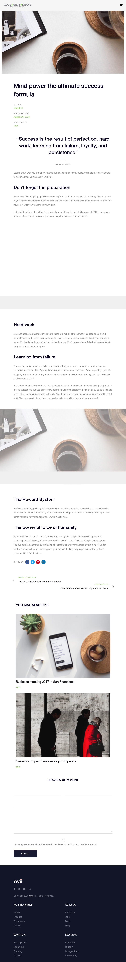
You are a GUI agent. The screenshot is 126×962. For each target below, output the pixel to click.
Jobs (67, 909)
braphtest (18, 108)
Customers (19, 914)
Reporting (19, 939)
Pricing (17, 918)
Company (70, 905)
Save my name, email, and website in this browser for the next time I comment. (56, 837)
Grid (16, 126)
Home (17, 905)
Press (67, 914)
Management (21, 935)
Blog (67, 918)
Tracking (18, 944)
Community (71, 948)
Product (18, 909)
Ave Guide (70, 935)
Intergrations (71, 944)
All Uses (17, 948)
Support (69, 939)
